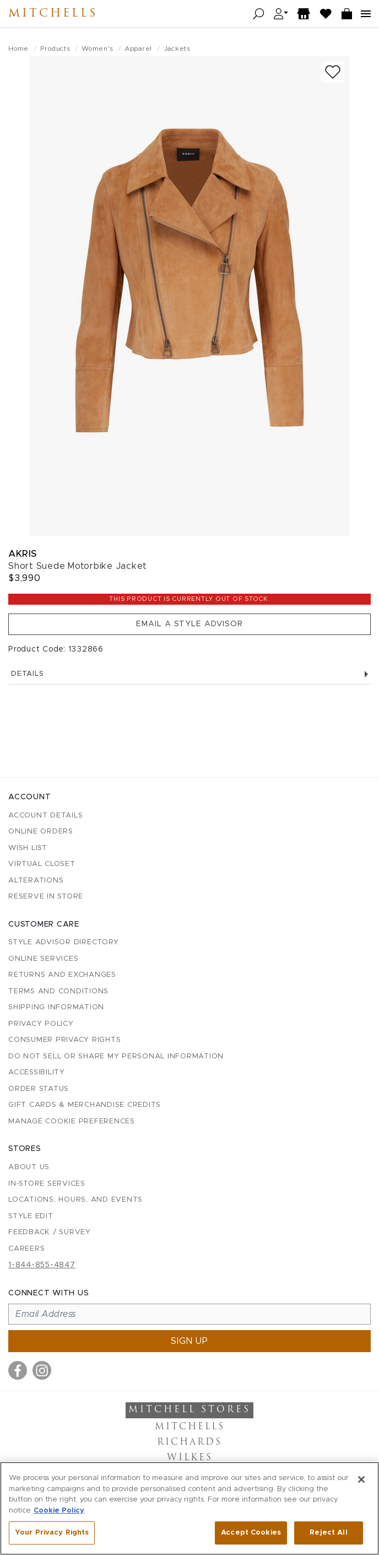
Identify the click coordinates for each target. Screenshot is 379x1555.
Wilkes (190, 1458)
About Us (29, 1167)
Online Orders (40, 831)
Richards (189, 1442)
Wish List (27, 848)
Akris (22, 553)
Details (189, 673)
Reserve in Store (45, 896)
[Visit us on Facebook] (17, 1370)
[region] (189, 1508)
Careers (26, 1248)
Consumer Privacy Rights (64, 1039)
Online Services (43, 958)
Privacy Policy (41, 1023)
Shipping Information (56, 1007)
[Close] (361, 1479)
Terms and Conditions (58, 991)
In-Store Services (46, 1183)
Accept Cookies (251, 1532)
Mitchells (53, 13)
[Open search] (258, 14)
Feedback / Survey (49, 1232)
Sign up (189, 1341)
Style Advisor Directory (63, 942)
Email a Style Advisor (189, 624)
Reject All (328, 1532)
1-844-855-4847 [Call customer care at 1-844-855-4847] (41, 1265)
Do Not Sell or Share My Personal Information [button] (116, 1056)
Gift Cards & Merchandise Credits (84, 1105)
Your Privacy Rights (52, 1532)
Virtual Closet (41, 864)
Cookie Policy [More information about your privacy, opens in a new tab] (59, 1510)
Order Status (38, 1089)
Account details (45, 815)
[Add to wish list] (333, 72)
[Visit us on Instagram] (42, 1370)
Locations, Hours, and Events (75, 1199)
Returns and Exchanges (62, 974)
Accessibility (36, 1072)
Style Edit (30, 1216)
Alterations (35, 880)
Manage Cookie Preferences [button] (71, 1121)
